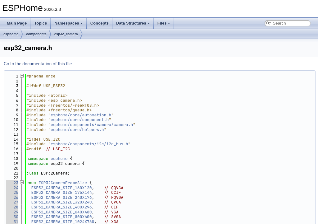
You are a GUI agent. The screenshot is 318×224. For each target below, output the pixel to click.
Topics (40, 23)
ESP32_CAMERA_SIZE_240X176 (61, 197)
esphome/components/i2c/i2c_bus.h (89, 144)
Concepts (99, 23)
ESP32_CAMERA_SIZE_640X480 (61, 212)
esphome (10, 34)
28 (12, 207)
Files (163, 23)
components (36, 34)
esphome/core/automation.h (81, 115)
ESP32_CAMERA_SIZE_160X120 (61, 187)
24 (12, 187)
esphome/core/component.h (80, 119)
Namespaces (68, 23)
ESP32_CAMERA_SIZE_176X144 (61, 192)
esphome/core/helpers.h (77, 129)
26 (12, 197)
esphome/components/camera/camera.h (92, 124)
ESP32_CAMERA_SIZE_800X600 (61, 216)
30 (12, 216)
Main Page (17, 23)
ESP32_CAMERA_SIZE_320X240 (61, 202)
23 (12, 182)
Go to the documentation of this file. (38, 63)
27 (12, 202)
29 (12, 212)
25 (12, 192)
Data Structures (133, 23)
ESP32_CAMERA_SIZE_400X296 (61, 207)
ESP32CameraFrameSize (63, 182)
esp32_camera (66, 34)
